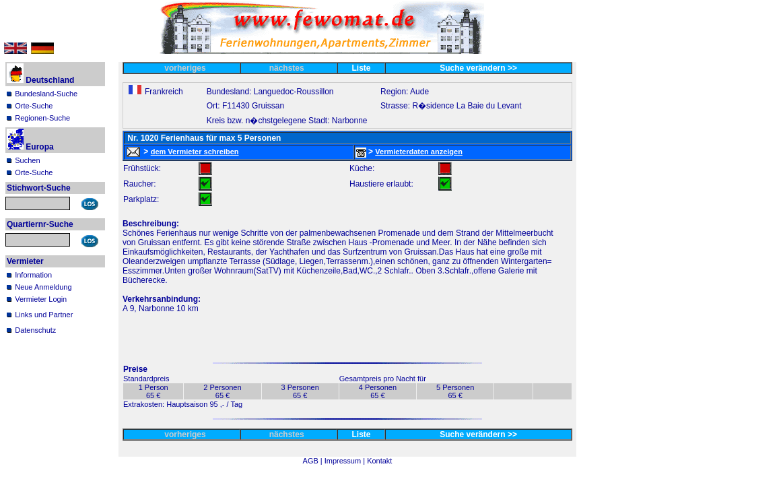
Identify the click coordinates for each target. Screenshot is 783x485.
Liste (361, 68)
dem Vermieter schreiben (195, 152)
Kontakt (379, 461)
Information (33, 275)
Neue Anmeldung (43, 287)
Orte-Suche (34, 106)
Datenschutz (35, 330)
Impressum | (346, 461)
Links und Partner (44, 315)
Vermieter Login (41, 299)
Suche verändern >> (478, 68)
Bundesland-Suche (46, 94)
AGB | (314, 461)
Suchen (27, 160)
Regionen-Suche (42, 118)
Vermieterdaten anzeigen (419, 152)
